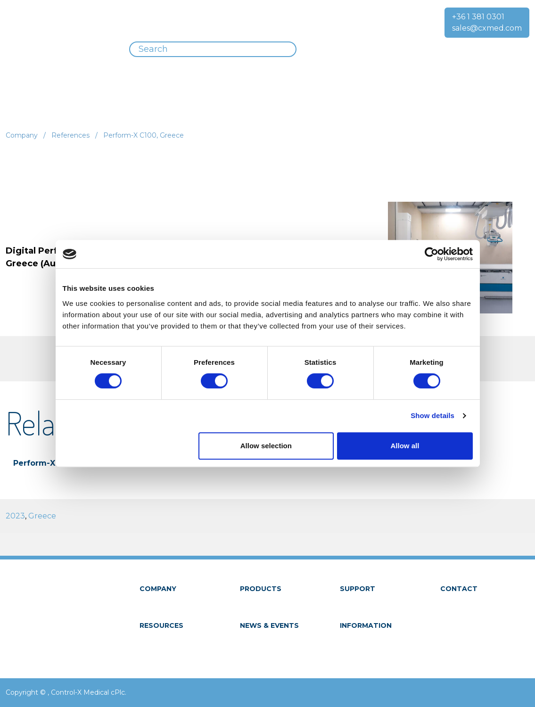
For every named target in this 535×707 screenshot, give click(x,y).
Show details (432, 415)
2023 (15, 515)
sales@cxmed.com (487, 28)
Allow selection (266, 446)
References (70, 135)
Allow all (405, 446)
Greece (42, 515)
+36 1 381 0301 (478, 16)
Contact (458, 588)
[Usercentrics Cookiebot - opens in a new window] (431, 254)
